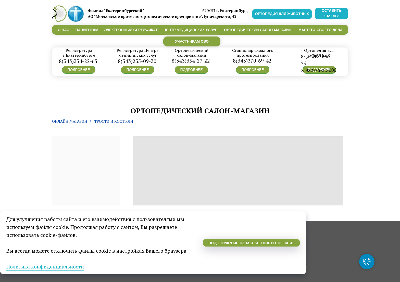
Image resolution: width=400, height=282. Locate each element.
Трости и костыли (113, 121)
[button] (78, 70)
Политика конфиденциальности (45, 266)
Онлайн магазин (69, 121)
